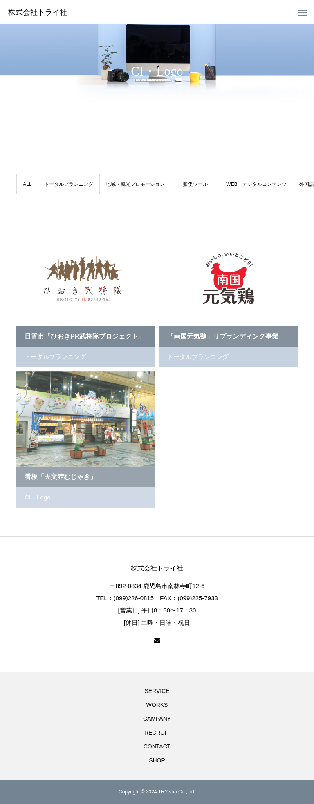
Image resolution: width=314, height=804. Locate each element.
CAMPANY (157, 719)
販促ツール (195, 184)
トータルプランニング (68, 184)
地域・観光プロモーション (135, 184)
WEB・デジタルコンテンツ (256, 184)
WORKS (157, 705)
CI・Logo (37, 497)
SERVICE (156, 691)
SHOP (157, 760)
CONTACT (157, 746)
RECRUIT (157, 732)
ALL (27, 184)
